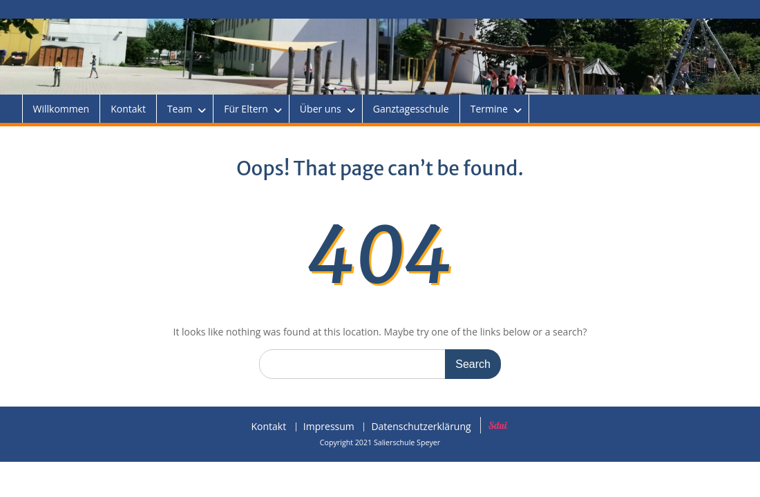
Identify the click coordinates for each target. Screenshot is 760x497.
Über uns (320, 108)
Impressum (328, 426)
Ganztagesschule (411, 108)
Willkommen (61, 108)
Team (179, 108)
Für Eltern (246, 108)
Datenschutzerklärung (421, 426)
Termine (489, 108)
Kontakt (128, 108)
